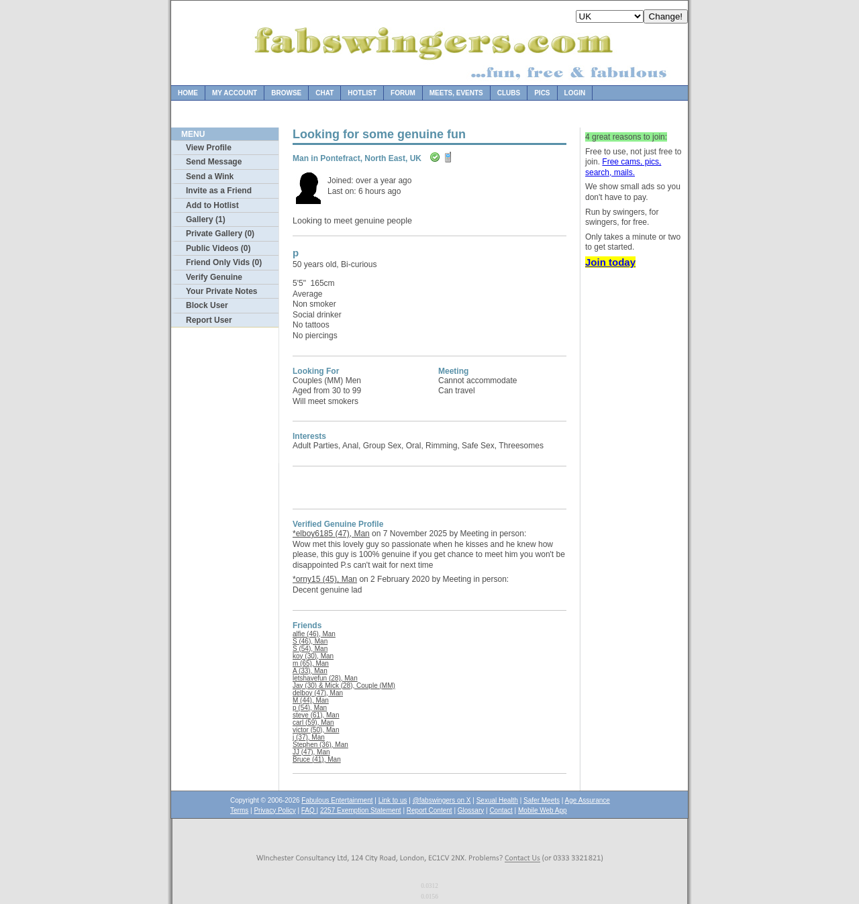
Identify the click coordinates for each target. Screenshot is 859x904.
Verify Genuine (214, 277)
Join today (610, 262)
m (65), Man (311, 663)
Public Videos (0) (218, 248)
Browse (286, 93)
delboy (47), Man (318, 693)
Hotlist (362, 93)
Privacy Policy (274, 810)
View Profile (209, 147)
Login (575, 93)
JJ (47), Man (311, 752)
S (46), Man (310, 641)
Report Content (429, 810)
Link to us (392, 800)
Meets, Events (456, 93)
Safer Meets (541, 800)
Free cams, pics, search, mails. (623, 167)
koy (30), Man (313, 656)
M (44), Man (311, 700)
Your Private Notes (221, 291)
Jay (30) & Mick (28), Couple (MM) (344, 685)
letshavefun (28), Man (325, 678)
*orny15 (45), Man (325, 579)
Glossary (471, 810)
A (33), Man (310, 670)
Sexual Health (497, 800)
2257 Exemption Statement (360, 810)
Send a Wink (210, 176)
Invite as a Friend (219, 190)
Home (188, 93)
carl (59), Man (313, 722)
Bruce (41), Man (317, 759)
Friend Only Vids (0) (224, 262)
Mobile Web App (542, 810)
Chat (324, 93)
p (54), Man (310, 707)
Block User (207, 305)
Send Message (214, 161)
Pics (542, 93)
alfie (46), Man (314, 634)
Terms (239, 810)
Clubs (508, 93)
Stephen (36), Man (320, 744)
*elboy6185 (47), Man (331, 533)
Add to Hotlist (212, 205)
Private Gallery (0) (220, 233)
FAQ (309, 810)
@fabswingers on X (442, 800)
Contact (500, 810)
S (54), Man (310, 648)
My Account (234, 93)
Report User (209, 320)
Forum (403, 93)
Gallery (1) (205, 219)
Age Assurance (587, 800)
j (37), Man (309, 737)
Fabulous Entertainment (336, 800)
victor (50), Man (316, 730)
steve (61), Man (316, 715)
